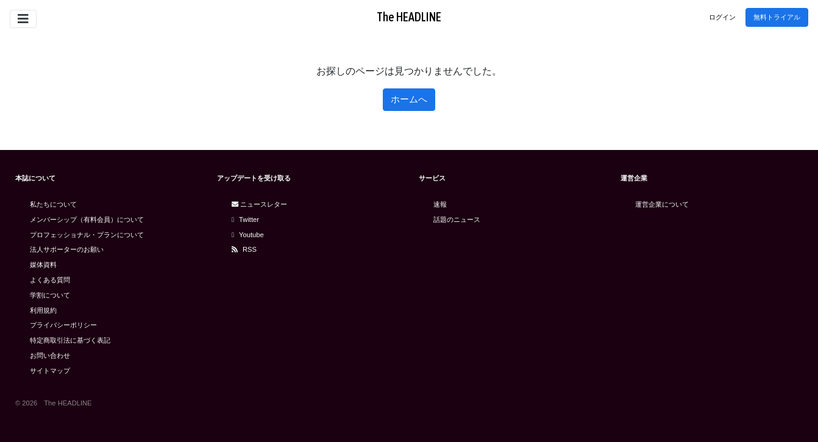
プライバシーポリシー (63, 325)
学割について (50, 295)
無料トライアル (776, 17)
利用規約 (43, 310)
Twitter (245, 219)
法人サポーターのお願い (67, 249)
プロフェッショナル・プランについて (87, 234)
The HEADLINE (409, 17)
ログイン (722, 17)
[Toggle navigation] (23, 19)
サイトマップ (50, 370)
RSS (244, 249)
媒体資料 (43, 264)
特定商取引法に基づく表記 (70, 340)
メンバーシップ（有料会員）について (87, 219)
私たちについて (53, 204)
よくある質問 (50, 279)
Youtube (248, 234)
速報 (440, 204)
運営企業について (662, 204)
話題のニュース (456, 219)
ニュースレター (259, 204)
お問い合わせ (50, 355)
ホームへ (409, 99)
